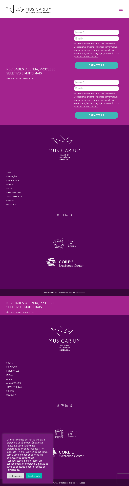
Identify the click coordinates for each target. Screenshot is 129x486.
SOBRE (9, 172)
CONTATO (10, 200)
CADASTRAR (96, 65)
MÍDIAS (9, 184)
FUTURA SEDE (12, 180)
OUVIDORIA (11, 204)
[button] (121, 9)
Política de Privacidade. (86, 56)
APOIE (9, 188)
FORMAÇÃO (11, 176)
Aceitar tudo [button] (34, 475)
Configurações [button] (15, 475)
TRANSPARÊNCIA (14, 196)
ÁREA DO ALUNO (13, 192)
